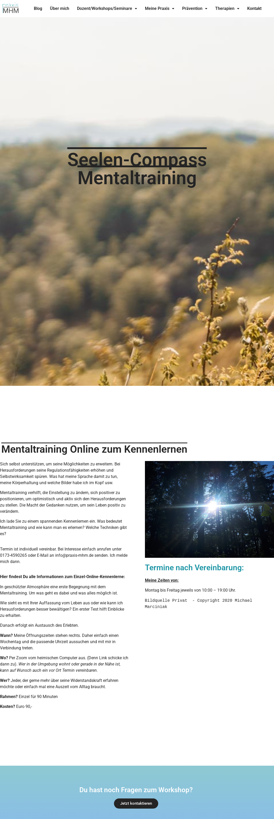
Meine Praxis (159, 8)
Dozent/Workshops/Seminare (107, 8)
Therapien (227, 8)
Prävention (194, 8)
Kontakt (254, 8)
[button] (107, 9)
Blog (38, 8)
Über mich (59, 8)
